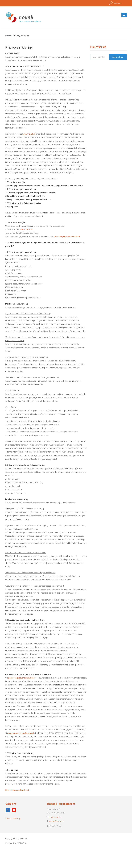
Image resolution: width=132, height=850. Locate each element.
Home (8, 35)
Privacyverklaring (12, 818)
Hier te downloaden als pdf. (17, 790)
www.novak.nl (29, 133)
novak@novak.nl (56, 821)
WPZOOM (21, 843)
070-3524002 (55, 817)
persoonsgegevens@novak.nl (67, 236)
